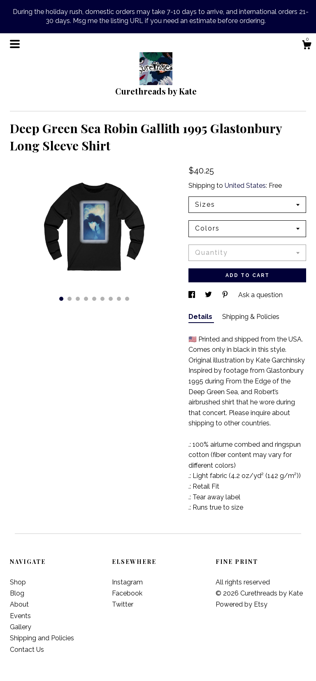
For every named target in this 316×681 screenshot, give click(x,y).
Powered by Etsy (241, 604)
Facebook (127, 593)
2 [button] (69, 299)
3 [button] (78, 299)
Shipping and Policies (42, 638)
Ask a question (260, 295)
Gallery (20, 627)
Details (201, 317)
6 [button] (102, 299)
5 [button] (94, 299)
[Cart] (306, 46)
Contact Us (27, 649)
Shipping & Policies (250, 317)
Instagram (127, 582)
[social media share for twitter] (209, 295)
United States (245, 185)
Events (20, 616)
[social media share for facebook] (192, 295)
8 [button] (119, 299)
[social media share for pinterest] (226, 295)
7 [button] (111, 299)
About (19, 604)
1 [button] (61, 299)
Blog (17, 593)
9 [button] (127, 299)
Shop (18, 582)
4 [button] (86, 299)
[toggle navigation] (15, 44)
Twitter (122, 604)
